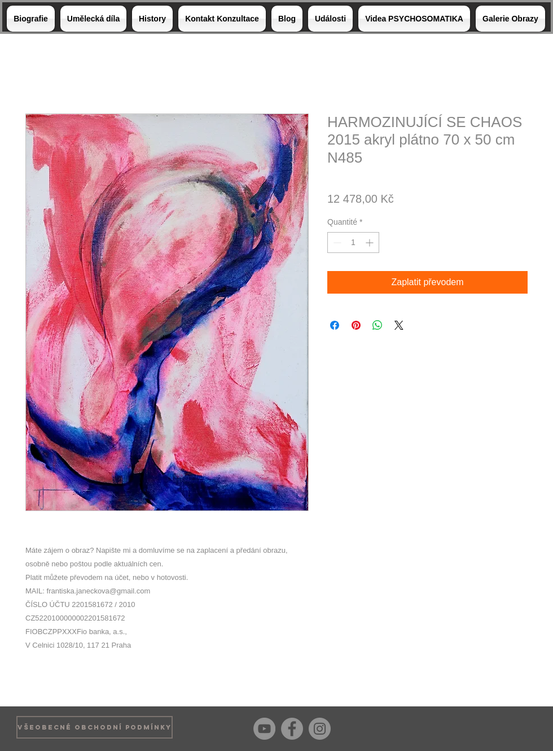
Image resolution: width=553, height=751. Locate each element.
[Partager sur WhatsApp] (377, 325)
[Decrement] (336, 242)
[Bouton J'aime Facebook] (519, 727)
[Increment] (370, 242)
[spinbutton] (353, 242)
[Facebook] (292, 729)
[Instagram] (320, 729)
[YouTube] (264, 729)
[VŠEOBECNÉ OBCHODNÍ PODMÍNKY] (94, 727)
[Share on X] (399, 325)
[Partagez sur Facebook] (334, 325)
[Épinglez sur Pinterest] (356, 325)
